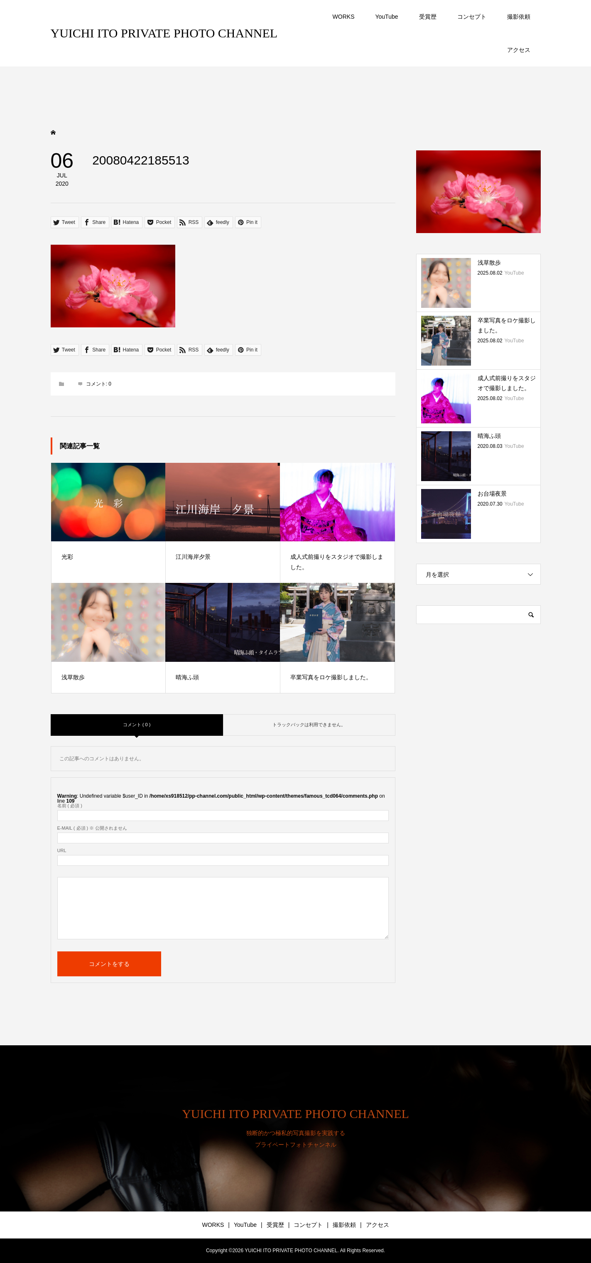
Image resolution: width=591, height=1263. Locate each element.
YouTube (386, 16)
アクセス (518, 50)
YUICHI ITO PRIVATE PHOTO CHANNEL (164, 33)
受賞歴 (428, 16)
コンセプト (471, 16)
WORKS (344, 16)
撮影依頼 (518, 16)
